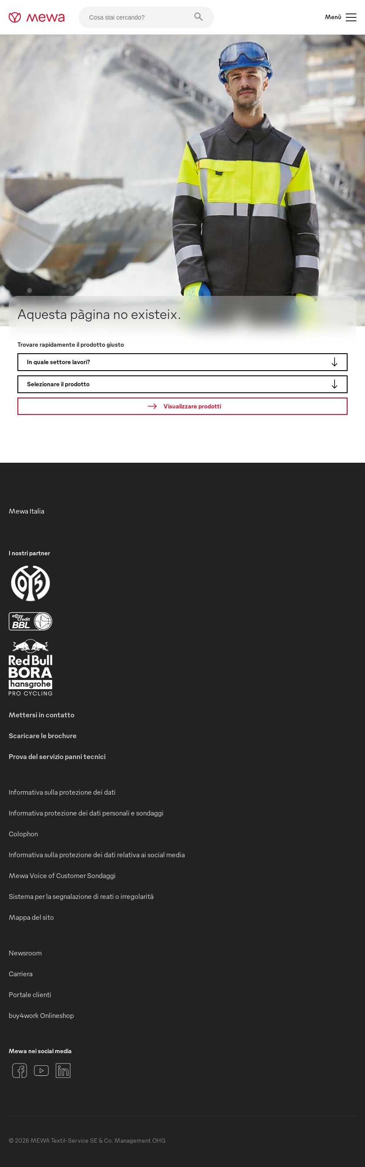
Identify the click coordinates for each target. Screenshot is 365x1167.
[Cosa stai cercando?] (146, 17)
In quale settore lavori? (184, 362)
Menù (340, 17)
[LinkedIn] (63, 1070)
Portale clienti (30, 994)
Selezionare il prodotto (184, 384)
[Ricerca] (182, 406)
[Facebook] (19, 1070)
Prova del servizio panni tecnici (57, 756)
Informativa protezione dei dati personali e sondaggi (86, 813)
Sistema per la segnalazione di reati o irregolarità (81, 896)
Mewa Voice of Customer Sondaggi (62, 875)
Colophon (23, 833)
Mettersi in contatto (41, 714)
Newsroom (25, 952)
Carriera (21, 973)
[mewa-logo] (37, 17)
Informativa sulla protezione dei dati (62, 792)
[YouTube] (41, 1070)
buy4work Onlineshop (41, 1015)
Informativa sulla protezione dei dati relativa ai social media (97, 854)
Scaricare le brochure (43, 735)
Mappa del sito (31, 917)
